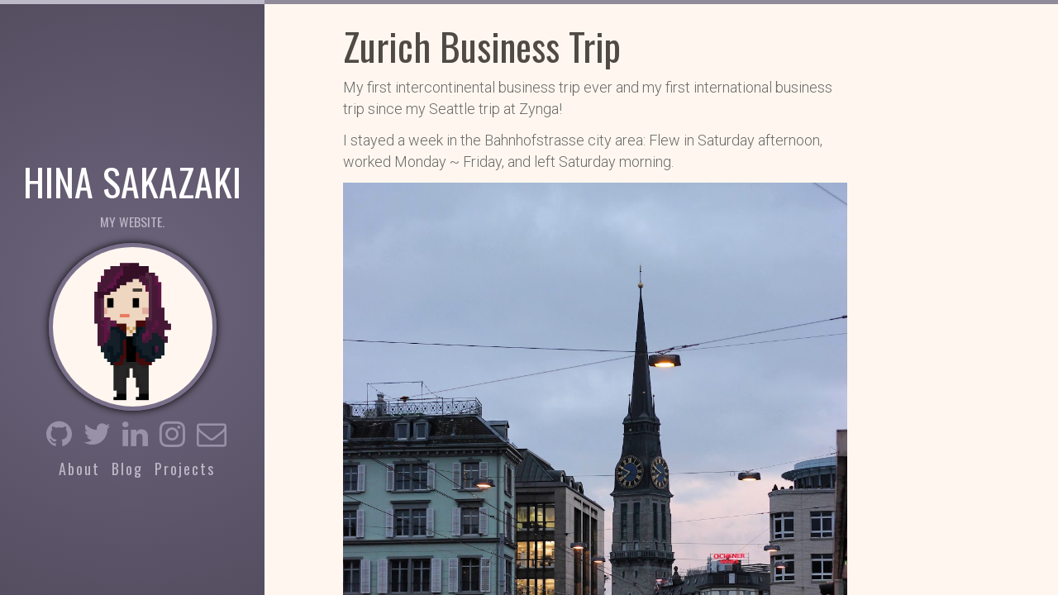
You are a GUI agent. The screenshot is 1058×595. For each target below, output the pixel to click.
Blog (127, 468)
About (79, 468)
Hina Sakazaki (132, 180)
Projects (185, 468)
